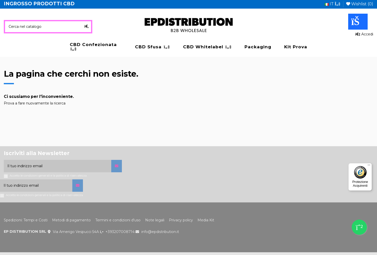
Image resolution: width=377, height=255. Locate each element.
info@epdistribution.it (160, 231)
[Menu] (369, 166)
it (332, 4)
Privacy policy (181, 220)
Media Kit (205, 220)
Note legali (154, 220)
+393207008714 (120, 231)
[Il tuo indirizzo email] (57, 166)
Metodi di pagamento (71, 220)
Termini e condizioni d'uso (118, 220)
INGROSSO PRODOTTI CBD (39, 4)
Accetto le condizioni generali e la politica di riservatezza (48, 175)
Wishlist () (359, 4)
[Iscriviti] (116, 166)
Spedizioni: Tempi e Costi (26, 220)
